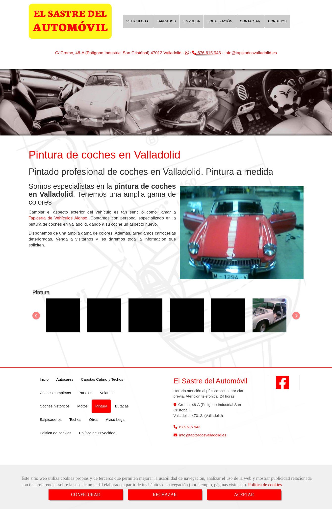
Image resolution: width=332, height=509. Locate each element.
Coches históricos (55, 406)
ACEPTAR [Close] (244, 494)
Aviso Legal (116, 419)
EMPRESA (191, 21)
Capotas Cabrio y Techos (102, 379)
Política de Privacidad (97, 433)
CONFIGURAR (85, 494)
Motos (82, 406)
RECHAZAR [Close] (165, 494)
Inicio (44, 379)
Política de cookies (265, 484)
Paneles (85, 393)
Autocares (64, 379)
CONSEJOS (277, 21)
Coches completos (55, 393)
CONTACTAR (250, 21)
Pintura (101, 406)
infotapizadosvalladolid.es (251, 53)
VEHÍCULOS (138, 21)
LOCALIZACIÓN (219, 21)
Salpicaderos (51, 419)
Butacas (121, 406)
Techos (75, 419)
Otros (93, 419)
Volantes (107, 393)
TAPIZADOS (166, 21)
